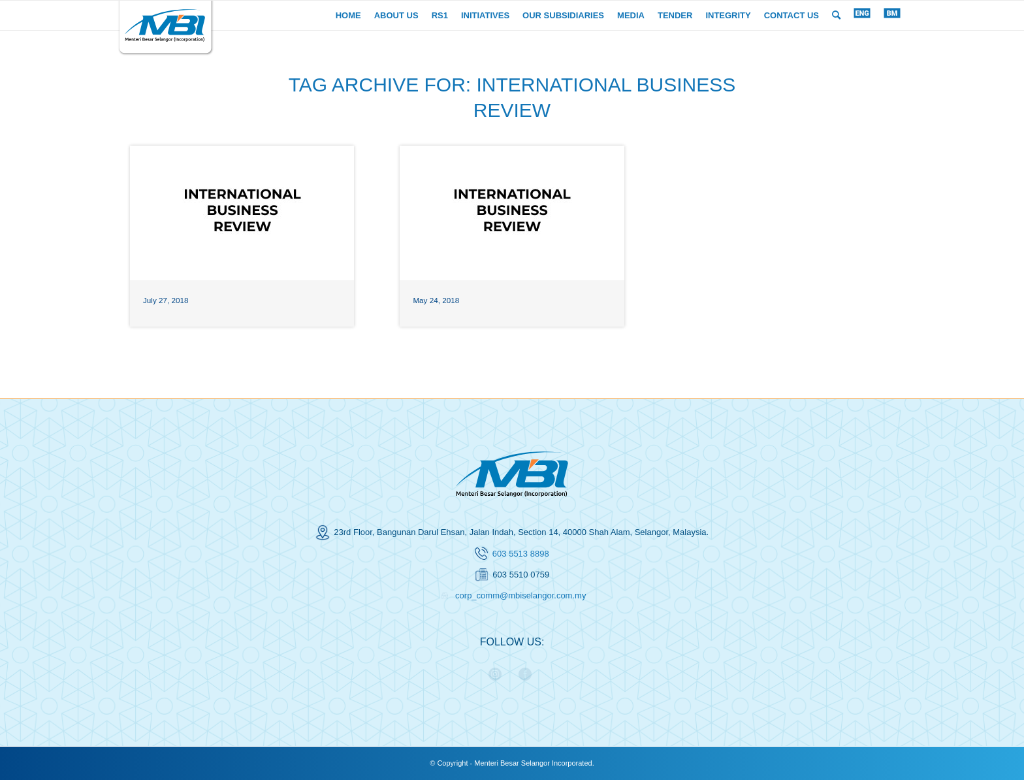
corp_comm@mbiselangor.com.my (520, 595)
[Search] (836, 15)
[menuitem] (348, 15)
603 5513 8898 (520, 554)
